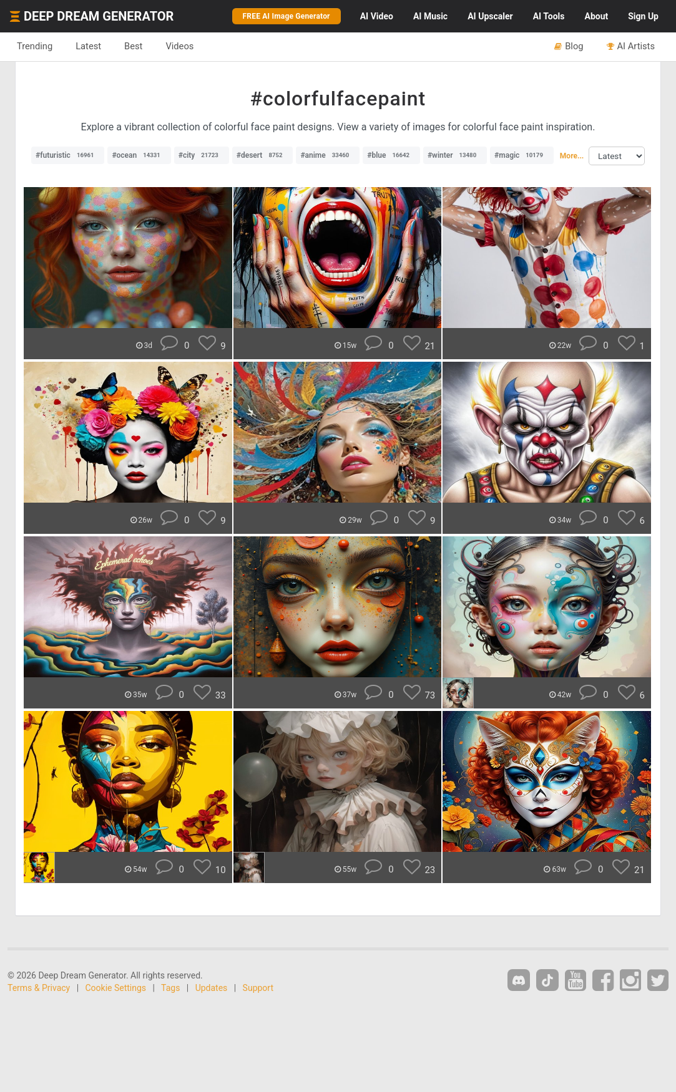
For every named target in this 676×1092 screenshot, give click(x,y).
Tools (549, 16)
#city (202, 155)
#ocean (139, 155)
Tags (170, 988)
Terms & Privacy (38, 988)
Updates (211, 988)
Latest (88, 46)
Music (430, 16)
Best (133, 46)
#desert (263, 155)
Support (258, 988)
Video (376, 16)
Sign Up (643, 16)
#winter (455, 155)
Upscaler (490, 16)
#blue (391, 155)
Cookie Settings (116, 988)
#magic (521, 155)
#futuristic (68, 155)
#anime (327, 155)
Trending (34, 46)
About (596, 16)
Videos (179, 46)
